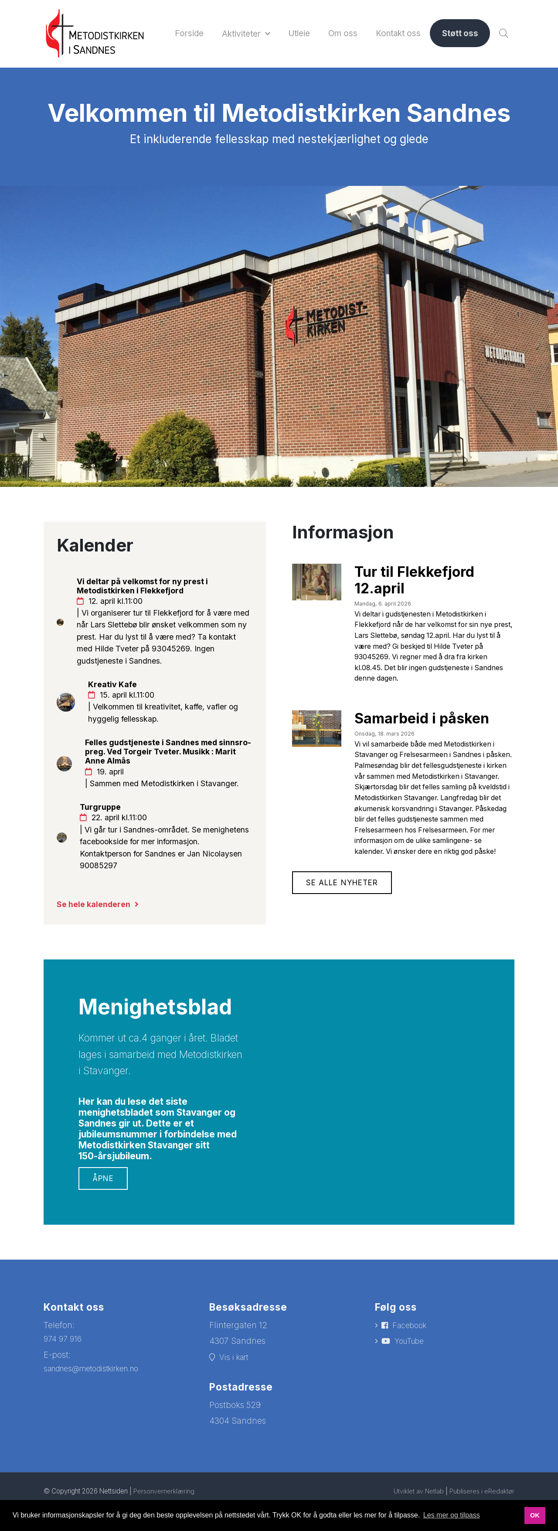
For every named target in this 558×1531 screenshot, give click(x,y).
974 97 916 (64, 1375)
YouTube (412, 1378)
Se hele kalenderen (96, 940)
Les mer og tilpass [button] (451, 1515)
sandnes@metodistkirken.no (99, 1405)
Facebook (412, 1361)
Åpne (104, 1213)
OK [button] (535, 1515)
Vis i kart (236, 1393)
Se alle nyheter (345, 939)
